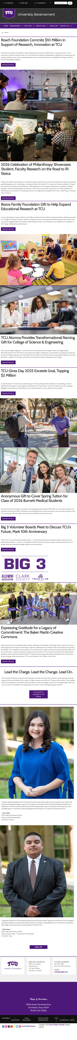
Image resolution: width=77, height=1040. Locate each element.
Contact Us (64, 26)
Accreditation (64, 1020)
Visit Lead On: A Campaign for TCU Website (38, 694)
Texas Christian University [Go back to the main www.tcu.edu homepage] (57, 1025)
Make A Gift (54, 26)
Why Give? (28, 26)
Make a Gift (38, 947)
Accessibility (6, 1018)
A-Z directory (8, 3)
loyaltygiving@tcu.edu (61, 972)
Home (6, 26)
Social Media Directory (28, 1026)
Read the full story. (8, 65)
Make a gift (23, 3)
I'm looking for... (40, 3)
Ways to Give (41, 26)
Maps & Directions (38, 999)
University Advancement (36, 14)
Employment (15, 1020)
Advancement (15, 26)
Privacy (72, 1020)
